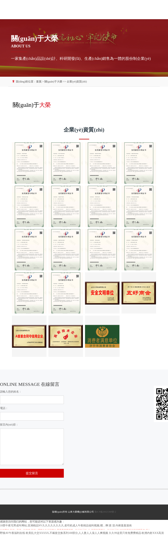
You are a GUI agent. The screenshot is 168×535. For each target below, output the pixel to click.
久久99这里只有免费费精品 (125, 533)
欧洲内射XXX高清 (153, 533)
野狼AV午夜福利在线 (12, 533)
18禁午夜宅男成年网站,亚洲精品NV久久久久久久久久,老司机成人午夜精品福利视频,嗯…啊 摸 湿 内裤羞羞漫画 (66, 525)
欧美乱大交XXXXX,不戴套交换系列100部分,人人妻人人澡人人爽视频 (67, 533)
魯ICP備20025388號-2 (105, 511)
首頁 (39, 81)
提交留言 (32, 473)
